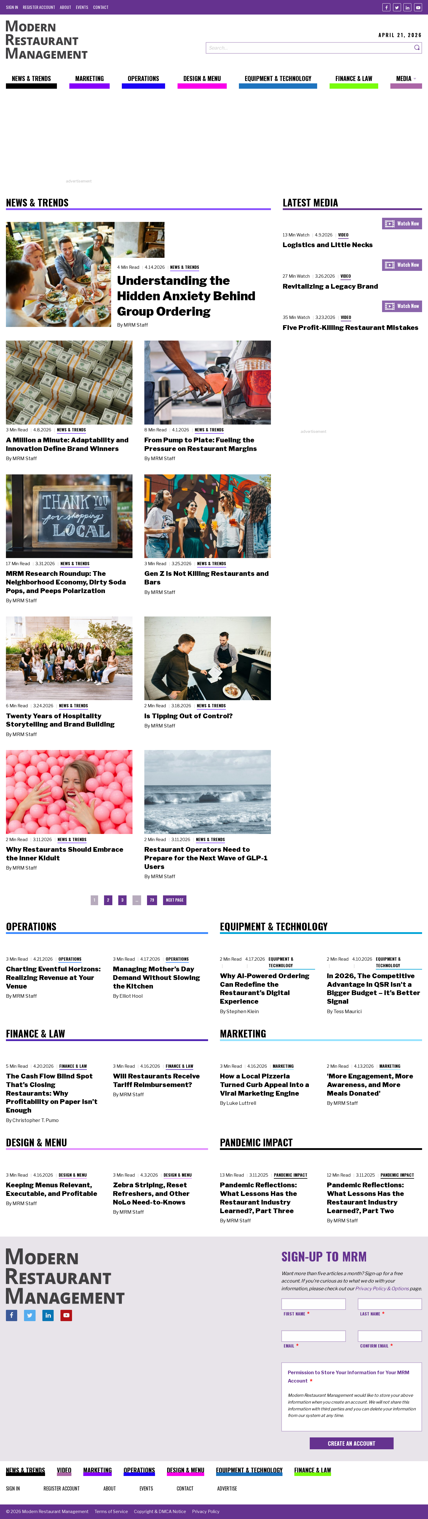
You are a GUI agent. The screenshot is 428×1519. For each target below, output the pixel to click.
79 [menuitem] (152, 900)
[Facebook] (386, 7)
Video (343, 234)
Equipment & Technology (281, 962)
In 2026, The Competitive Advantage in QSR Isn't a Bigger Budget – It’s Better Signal (373, 988)
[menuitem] (12, 7)
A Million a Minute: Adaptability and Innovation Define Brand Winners (67, 444)
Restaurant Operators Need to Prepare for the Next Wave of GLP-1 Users (206, 858)
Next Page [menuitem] (174, 900)
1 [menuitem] (94, 900)
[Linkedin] (407, 7)
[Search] (417, 48)
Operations (70, 959)
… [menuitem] (136, 900)
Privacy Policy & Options (382, 1288)
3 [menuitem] (122, 900)
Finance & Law (73, 1066)
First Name (294, 1313)
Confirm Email (374, 1345)
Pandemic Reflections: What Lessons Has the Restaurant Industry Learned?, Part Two (365, 1198)
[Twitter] (397, 7)
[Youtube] (418, 7)
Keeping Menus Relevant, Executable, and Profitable (51, 1189)
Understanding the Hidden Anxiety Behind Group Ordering (186, 296)
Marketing (283, 1066)
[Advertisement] (214, 136)
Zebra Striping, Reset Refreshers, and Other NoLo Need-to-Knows (151, 1193)
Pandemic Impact (290, 1175)
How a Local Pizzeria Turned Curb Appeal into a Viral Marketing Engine (264, 1084)
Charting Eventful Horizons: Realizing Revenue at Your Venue (53, 977)
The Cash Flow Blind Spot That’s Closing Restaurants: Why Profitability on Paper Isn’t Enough (52, 1093)
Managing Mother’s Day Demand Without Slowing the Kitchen (156, 977)
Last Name (370, 1313)
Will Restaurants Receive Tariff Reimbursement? (156, 1080)
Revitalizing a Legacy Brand (330, 286)
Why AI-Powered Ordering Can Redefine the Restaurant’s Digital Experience (264, 988)
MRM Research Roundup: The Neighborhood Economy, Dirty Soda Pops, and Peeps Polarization (66, 582)
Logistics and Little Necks (328, 245)
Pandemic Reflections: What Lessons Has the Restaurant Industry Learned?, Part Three (258, 1198)
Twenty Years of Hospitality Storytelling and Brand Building (60, 720)
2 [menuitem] (108, 900)
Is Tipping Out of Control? (188, 716)
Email (289, 1345)
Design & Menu (73, 1175)
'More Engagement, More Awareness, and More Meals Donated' (370, 1084)
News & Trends (184, 267)
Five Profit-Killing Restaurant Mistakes (351, 327)
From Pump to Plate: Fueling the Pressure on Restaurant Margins (200, 444)
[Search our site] (309, 48)
